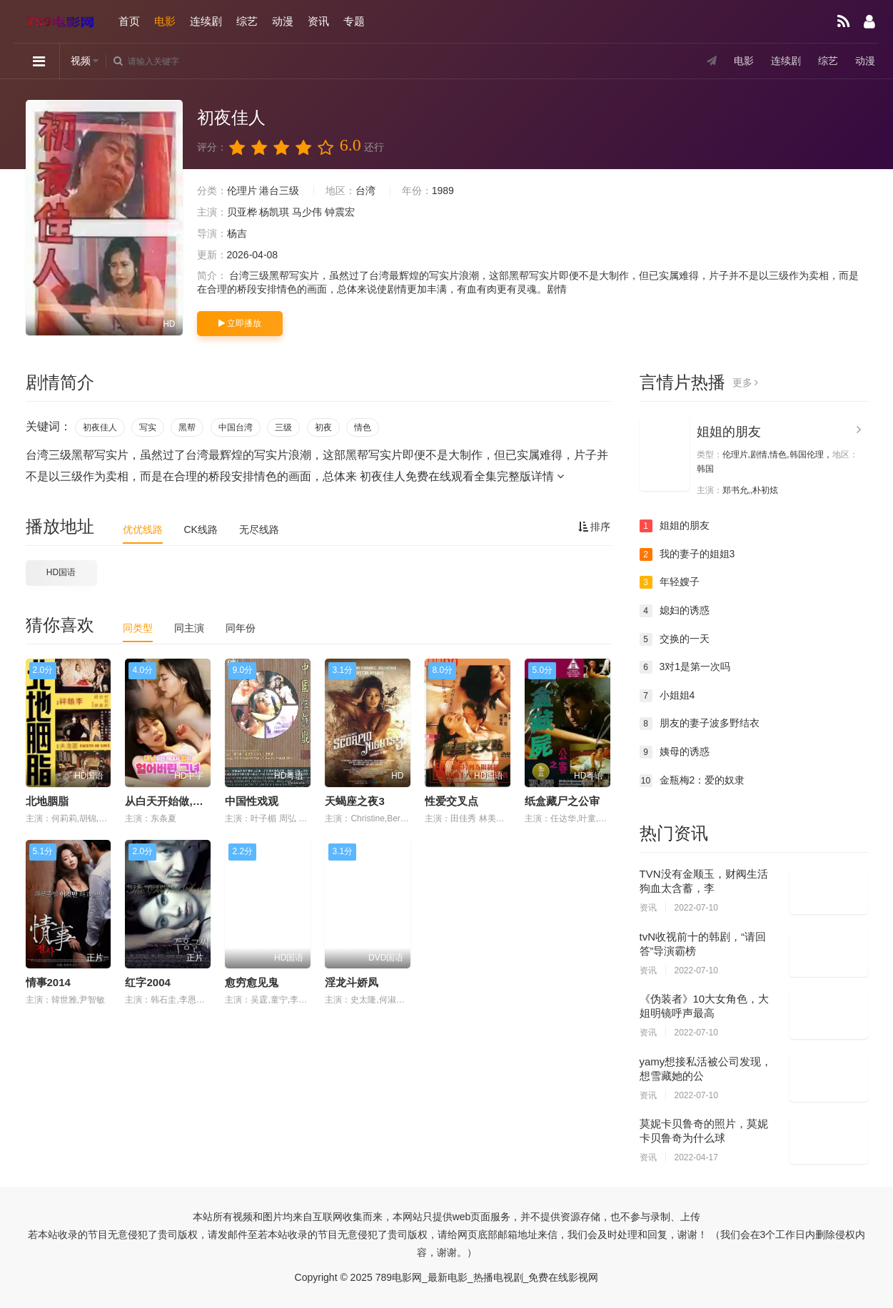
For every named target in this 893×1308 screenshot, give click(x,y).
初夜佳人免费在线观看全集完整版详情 (462, 476)
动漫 (282, 21)
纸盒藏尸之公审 (562, 801)
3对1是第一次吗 (685, 667)
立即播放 (239, 323)
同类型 (138, 628)
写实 (147, 427)
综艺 (247, 21)
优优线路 (143, 529)
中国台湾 (235, 427)
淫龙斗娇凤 (351, 982)
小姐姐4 (667, 695)
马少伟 (307, 212)
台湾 (365, 190)
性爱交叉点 (451, 801)
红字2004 (147, 982)
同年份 (241, 628)
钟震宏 (340, 212)
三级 (283, 427)
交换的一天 (675, 639)
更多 (745, 382)
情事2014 (48, 982)
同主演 (189, 628)
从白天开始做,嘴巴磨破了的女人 (201, 801)
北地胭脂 (47, 801)
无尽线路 (259, 529)
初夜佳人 (100, 427)
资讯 (318, 21)
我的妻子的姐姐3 (687, 554)
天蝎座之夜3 (354, 801)
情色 (362, 427)
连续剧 (206, 21)
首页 (129, 21)
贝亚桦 (242, 212)
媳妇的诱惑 (675, 610)
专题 (354, 21)
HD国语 (61, 572)
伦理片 (242, 190)
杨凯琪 (274, 212)
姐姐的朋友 (729, 432)
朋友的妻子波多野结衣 (700, 723)
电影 (165, 21)
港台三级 (279, 190)
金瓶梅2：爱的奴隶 (692, 780)
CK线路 (201, 529)
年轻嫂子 (670, 582)
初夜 (323, 427)
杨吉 (237, 233)
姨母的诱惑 (675, 752)
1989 (443, 190)
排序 (594, 526)
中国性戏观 (251, 801)
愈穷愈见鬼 (251, 982)
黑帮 (187, 427)
